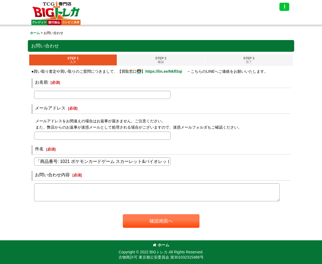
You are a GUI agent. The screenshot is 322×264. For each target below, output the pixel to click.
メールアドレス (50, 107)
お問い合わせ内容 (52, 174)
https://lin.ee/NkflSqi (163, 71)
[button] (284, 7)
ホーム (161, 245)
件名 (39, 148)
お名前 (41, 82)
